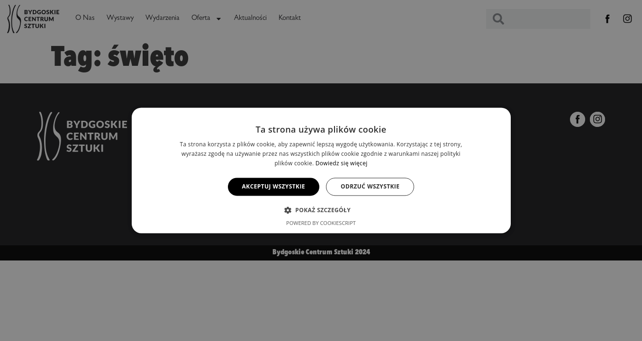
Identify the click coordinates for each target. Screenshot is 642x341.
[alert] (321, 170)
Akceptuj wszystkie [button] (273, 186)
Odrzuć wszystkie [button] (370, 186)
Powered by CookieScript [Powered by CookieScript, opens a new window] (321, 223)
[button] (321, 210)
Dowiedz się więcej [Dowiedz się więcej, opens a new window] (342, 163)
